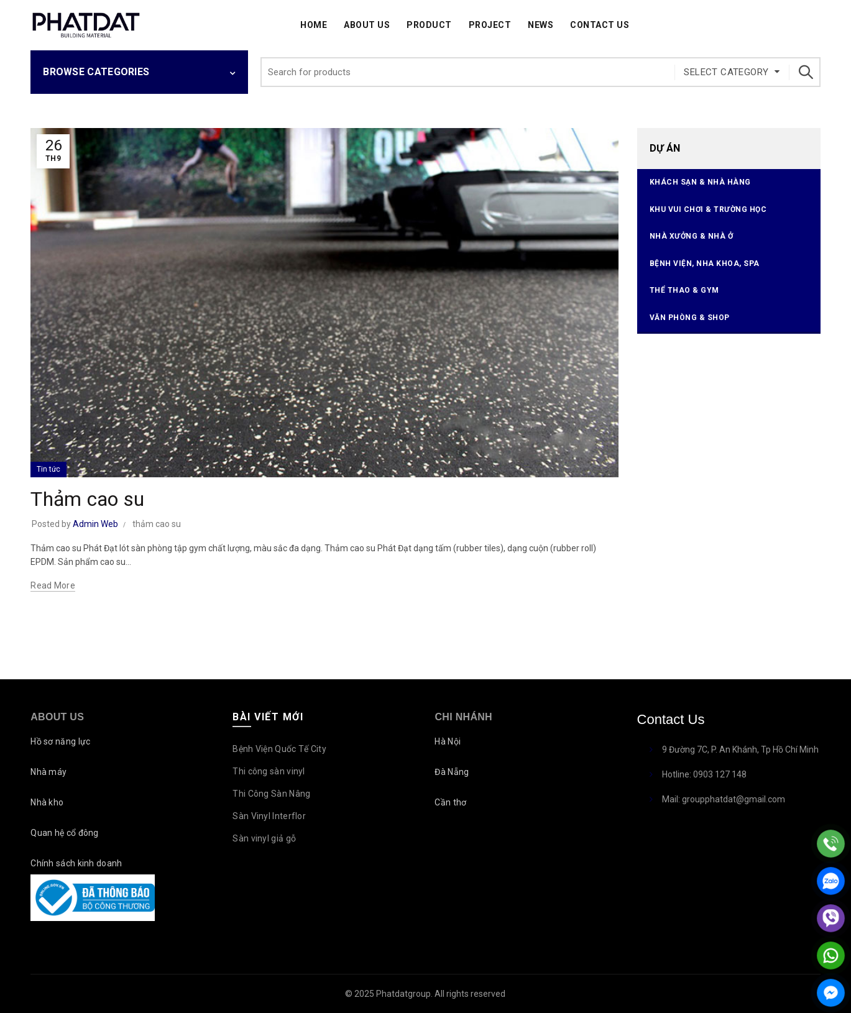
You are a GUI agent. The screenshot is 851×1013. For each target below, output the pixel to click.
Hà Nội (448, 741)
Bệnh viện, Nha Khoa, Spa (705, 263)
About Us (367, 25)
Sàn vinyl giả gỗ (264, 838)
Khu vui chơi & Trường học (708, 209)
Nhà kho (46, 802)
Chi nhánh (463, 717)
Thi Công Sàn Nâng (271, 794)
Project (490, 25)
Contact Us (599, 25)
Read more (52, 585)
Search (805, 72)
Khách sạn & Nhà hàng (700, 182)
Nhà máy (48, 772)
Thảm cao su (87, 499)
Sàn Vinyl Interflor (269, 816)
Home (313, 25)
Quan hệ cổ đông (64, 833)
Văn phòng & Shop (690, 317)
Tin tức (48, 469)
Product (429, 25)
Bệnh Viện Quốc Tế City (279, 749)
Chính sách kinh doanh (76, 863)
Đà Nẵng (452, 772)
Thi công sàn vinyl (268, 771)
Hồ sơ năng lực (60, 741)
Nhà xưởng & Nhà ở (692, 236)
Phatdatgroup (403, 994)
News (540, 25)
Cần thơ (450, 802)
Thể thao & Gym (684, 290)
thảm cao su (156, 524)
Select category (726, 72)
